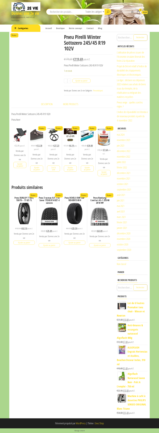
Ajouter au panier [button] (20, 164)
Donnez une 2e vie (25, 13)
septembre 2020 (124, 249)
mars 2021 (121, 217)
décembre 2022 (123, 151)
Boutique (60, 28)
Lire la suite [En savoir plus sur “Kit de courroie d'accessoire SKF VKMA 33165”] (53, 168)
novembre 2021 (123, 178)
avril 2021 (121, 211)
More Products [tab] (70, 104)
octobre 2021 (122, 184)
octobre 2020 (122, 244)
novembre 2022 (123, 156)
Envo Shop (99, 423)
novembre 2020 (123, 239)
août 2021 (121, 195)
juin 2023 (120, 145)
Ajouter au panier (81, 80)
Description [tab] (47, 104)
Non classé (121, 264)
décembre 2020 (123, 233)
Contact (90, 28)
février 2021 (122, 222)
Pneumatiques (98, 90)
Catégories (23, 28)
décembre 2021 (123, 173)
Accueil (48, 28)
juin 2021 (120, 200)
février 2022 (122, 167)
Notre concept (75, 28)
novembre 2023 (123, 140)
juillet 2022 (121, 162)
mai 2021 (120, 206)
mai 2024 (120, 134)
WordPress (81, 423)
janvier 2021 (122, 228)
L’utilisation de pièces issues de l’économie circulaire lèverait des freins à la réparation (131, 57)
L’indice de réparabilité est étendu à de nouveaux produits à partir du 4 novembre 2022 (132, 116)
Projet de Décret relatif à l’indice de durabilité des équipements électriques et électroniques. (132, 70)
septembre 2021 (124, 189)
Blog (100, 28)
